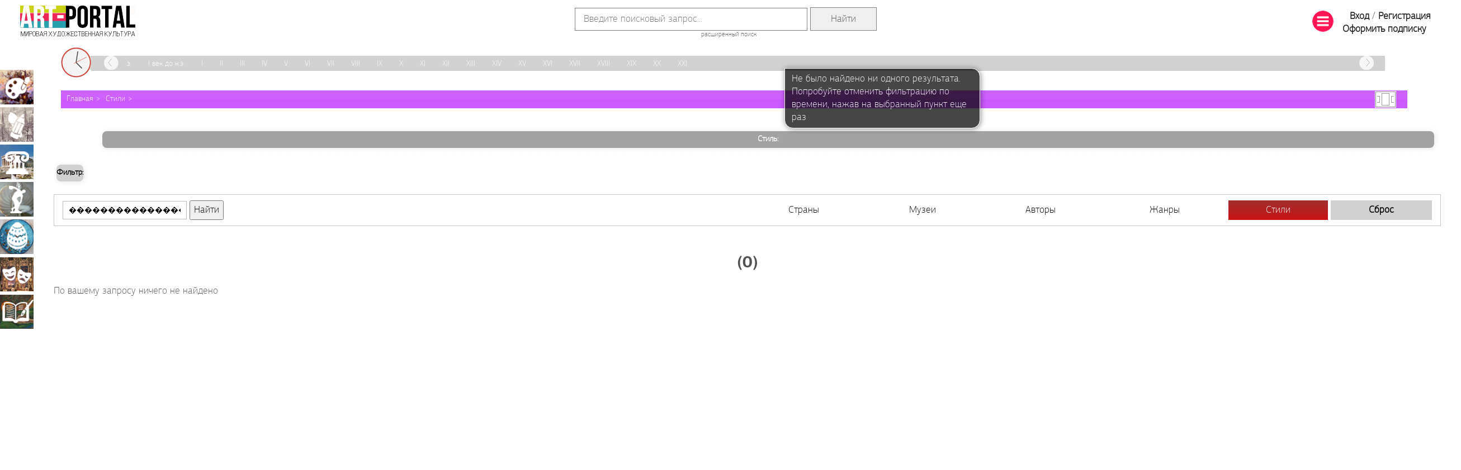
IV (264, 64)
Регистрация (1404, 16)
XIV (497, 64)
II (221, 64)
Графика (17, 124)
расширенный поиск (728, 34)
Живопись (17, 87)
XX (657, 64)
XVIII (603, 64)
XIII (470, 64)
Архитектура (17, 162)
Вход (1359, 16)
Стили (115, 99)
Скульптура (17, 199)
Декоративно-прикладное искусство (17, 236)
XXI (682, 64)
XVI (547, 64)
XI (422, 64)
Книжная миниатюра (17, 311)
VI (307, 64)
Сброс (1381, 210)
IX (379, 64)
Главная (80, 99)
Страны (803, 210)
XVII (574, 64)
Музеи (922, 210)
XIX (631, 64)
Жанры (1165, 210)
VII (330, 64)
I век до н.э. (166, 64)
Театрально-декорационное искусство (17, 274)
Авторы (1040, 210)
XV (522, 64)
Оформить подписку (1384, 29)
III (242, 64)
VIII (355, 64)
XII (446, 64)
